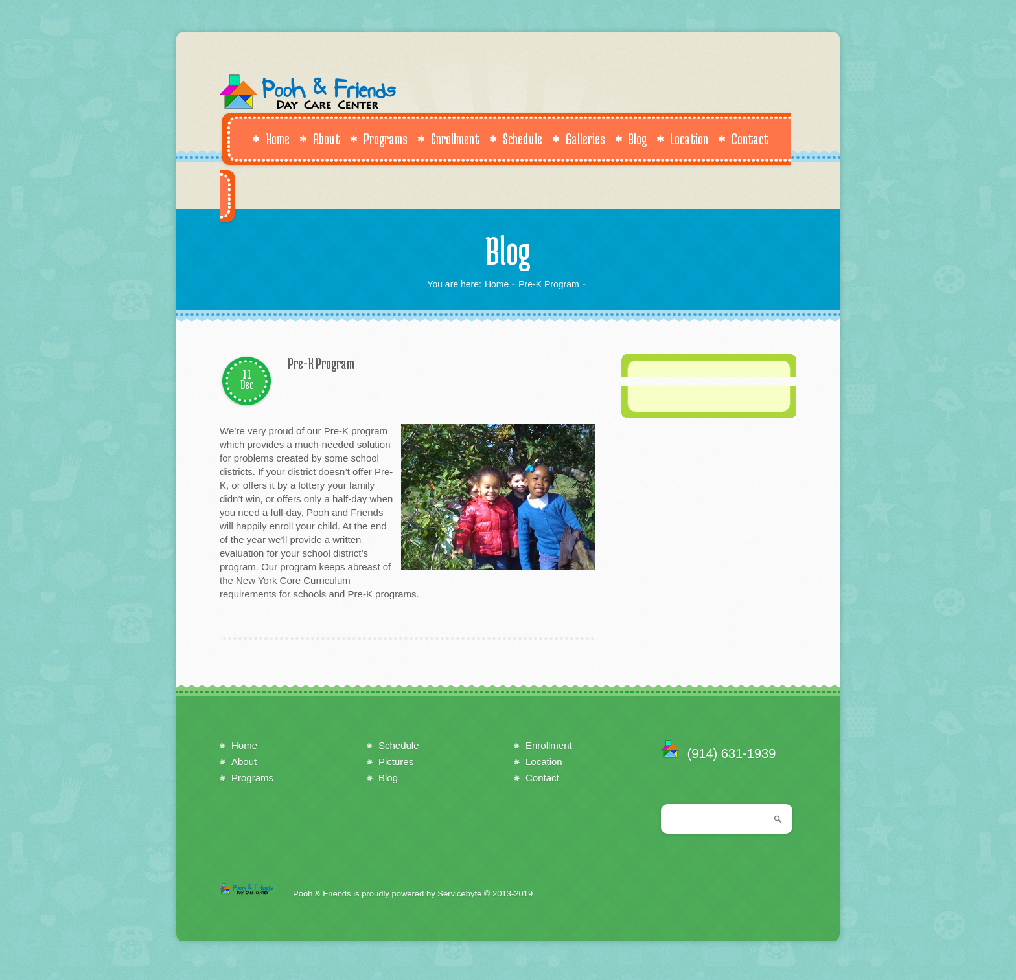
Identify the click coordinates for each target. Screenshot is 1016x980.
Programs (379, 138)
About (319, 138)
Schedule (515, 138)
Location (682, 138)
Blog (631, 138)
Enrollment (448, 138)
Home (271, 138)
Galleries (578, 138)
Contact (743, 138)
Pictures (395, 761)
